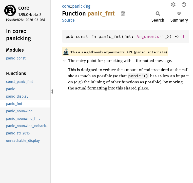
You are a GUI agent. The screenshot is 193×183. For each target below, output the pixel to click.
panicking (81, 6)
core (23, 7)
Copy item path (123, 13)
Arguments (148, 36)
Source (68, 20)
